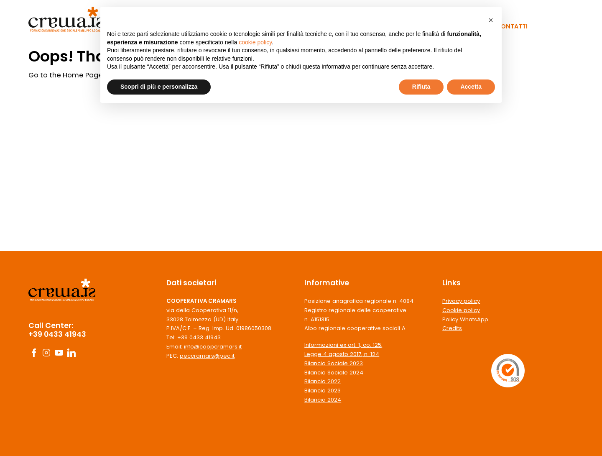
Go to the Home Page (65, 75)
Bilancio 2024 (322, 400)
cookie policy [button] (255, 42)
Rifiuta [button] (421, 86)
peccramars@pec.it (207, 356)
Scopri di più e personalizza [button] (158, 86)
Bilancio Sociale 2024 (333, 373)
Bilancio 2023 (322, 391)
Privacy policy (461, 301)
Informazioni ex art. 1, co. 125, (343, 345)
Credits (452, 328)
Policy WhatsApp (465, 319)
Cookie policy (461, 310)
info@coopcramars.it (213, 347)
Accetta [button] (471, 86)
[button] (490, 20)
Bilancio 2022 (322, 381)
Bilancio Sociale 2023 (333, 363)
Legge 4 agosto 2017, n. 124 (341, 354)
